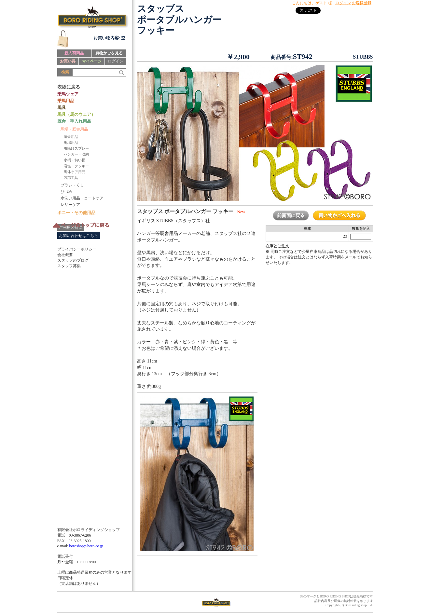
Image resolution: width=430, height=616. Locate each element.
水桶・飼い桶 (74, 160)
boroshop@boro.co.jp (86, 546)
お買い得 (68, 61)
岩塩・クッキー (76, 166)
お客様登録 (361, 3)
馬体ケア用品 (74, 172)
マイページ (92, 61)
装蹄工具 (71, 178)
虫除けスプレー (76, 148)
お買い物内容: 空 (109, 37)
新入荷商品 (74, 53)
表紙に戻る (68, 87)
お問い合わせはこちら (78, 235)
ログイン (115, 61)
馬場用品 (71, 142)
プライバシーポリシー (76, 249)
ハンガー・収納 (76, 154)
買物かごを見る (109, 53)
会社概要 (65, 255)
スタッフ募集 (69, 266)
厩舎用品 (71, 137)
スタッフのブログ (73, 260)
